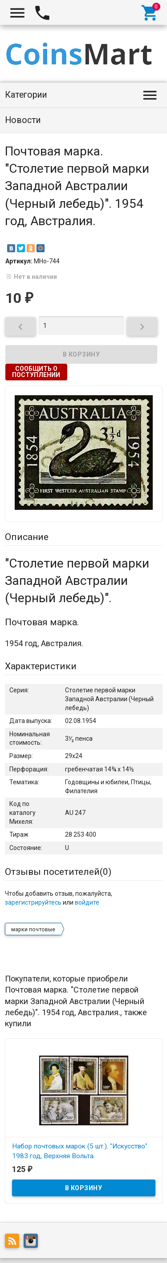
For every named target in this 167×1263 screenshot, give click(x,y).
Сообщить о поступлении (36, 371)
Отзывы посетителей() (58, 871)
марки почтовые (33, 929)
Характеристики (41, 666)
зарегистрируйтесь (33, 902)
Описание (27, 537)
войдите (87, 902)
